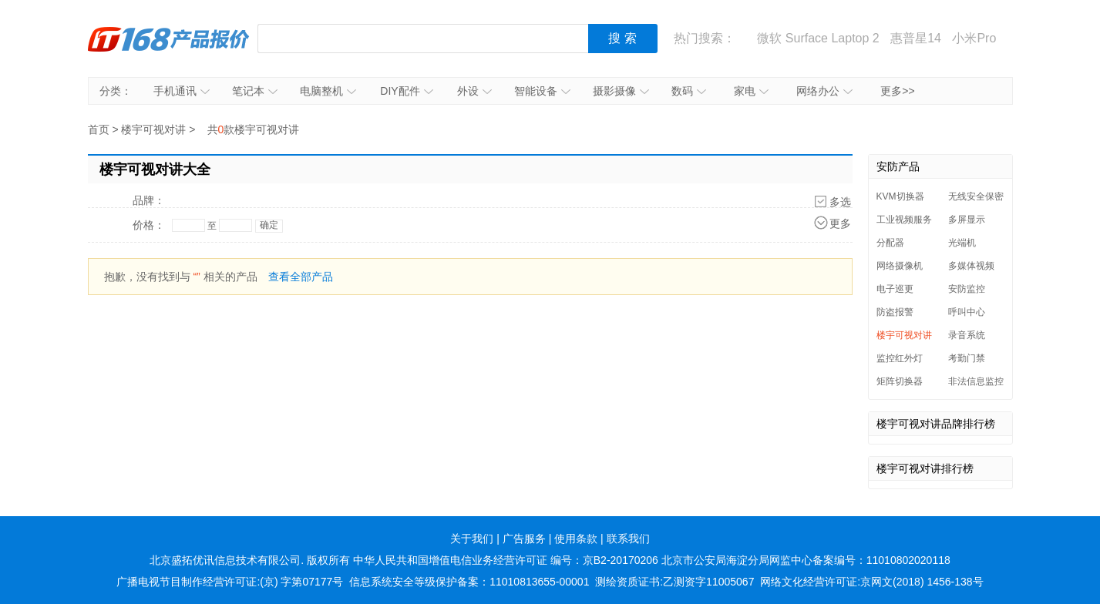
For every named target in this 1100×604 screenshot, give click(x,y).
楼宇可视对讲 (153, 129)
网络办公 (824, 91)
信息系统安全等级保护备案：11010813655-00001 (469, 581)
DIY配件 (406, 91)
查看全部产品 (300, 276)
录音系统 (966, 335)
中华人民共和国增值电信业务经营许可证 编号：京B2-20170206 (505, 560)
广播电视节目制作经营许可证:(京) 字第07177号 (229, 581)
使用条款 (575, 538)
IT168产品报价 (169, 38)
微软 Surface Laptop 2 (818, 38)
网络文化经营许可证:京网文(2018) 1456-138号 (871, 581)
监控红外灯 (899, 358)
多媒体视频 (971, 265)
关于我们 (471, 538)
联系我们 (628, 538)
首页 (98, 129)
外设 (474, 91)
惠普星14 (915, 38)
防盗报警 (894, 312)
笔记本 (255, 91)
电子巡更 (894, 289)
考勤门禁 (966, 358)
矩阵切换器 (899, 381)
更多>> (897, 91)
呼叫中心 (966, 312)
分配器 (890, 242)
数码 (688, 91)
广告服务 (524, 538)
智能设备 (542, 91)
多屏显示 (966, 219)
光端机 (962, 242)
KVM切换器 (900, 196)
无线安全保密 (976, 196)
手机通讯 (181, 91)
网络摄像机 (899, 265)
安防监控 (966, 289)
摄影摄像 (621, 91)
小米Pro (974, 38)
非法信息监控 (976, 381)
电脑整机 (328, 91)
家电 (751, 91)
